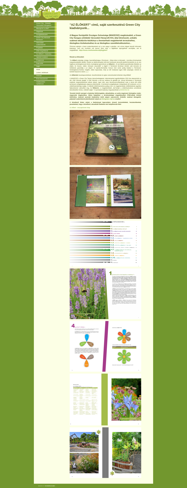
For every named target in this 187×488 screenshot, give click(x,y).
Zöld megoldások (42, 51)
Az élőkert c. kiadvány (43, 54)
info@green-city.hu (107, 99)
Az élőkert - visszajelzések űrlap (80, 107)
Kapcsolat (39, 63)
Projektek (39, 48)
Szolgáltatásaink (42, 34)
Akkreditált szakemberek (40, 44)
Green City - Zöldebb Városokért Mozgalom (43, 24)
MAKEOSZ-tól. (125, 90)
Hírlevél (39, 76)
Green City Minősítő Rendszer (43, 38)
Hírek (38, 69)
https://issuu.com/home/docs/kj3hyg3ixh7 (93, 50)
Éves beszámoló (42, 79)
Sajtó (38, 66)
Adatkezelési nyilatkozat (40, 83)
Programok (40, 60)
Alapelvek (39, 31)
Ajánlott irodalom (42, 57)
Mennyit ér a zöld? (42, 28)
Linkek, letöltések (42, 72)
